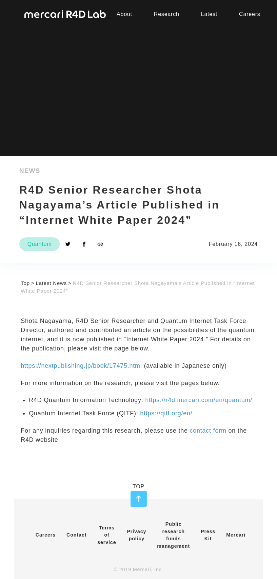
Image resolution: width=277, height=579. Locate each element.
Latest (209, 14)
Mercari (235, 535)
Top (25, 283)
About (124, 14)
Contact (76, 535)
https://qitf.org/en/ (166, 413)
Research (166, 14)
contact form (208, 430)
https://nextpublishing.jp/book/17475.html (81, 365)
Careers (46, 535)
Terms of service (106, 535)
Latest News (51, 283)
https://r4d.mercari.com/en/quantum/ (198, 400)
